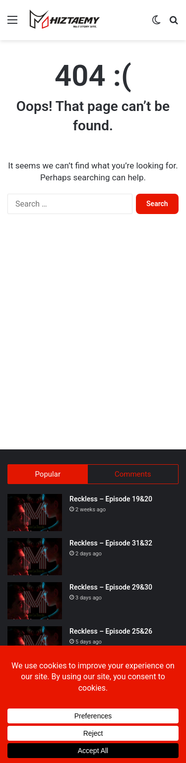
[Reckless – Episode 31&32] (34, 556)
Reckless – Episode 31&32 (110, 543)
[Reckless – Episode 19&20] (34, 512)
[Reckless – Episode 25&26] (34, 644)
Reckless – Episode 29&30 (110, 587)
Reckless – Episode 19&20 (110, 499)
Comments (133, 474)
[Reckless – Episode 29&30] (34, 600)
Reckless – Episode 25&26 (110, 631)
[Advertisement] (93, 342)
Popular (48, 474)
